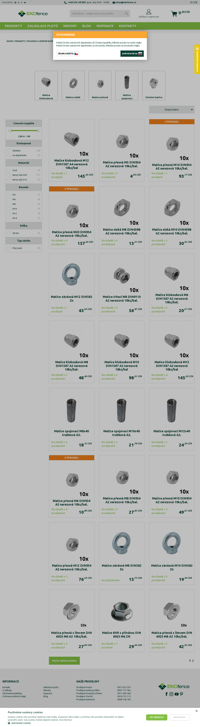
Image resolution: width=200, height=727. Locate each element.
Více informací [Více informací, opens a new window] (65, 720)
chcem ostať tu (68, 53)
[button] (67, 723)
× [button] (196, 711)
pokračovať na (132, 53)
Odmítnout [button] (179, 717)
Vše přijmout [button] (157, 717)
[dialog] (100, 717)
